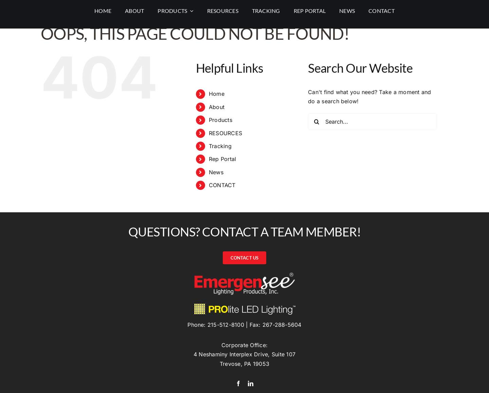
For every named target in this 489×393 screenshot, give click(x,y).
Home (216, 93)
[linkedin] (250, 383)
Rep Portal (222, 159)
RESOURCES (225, 133)
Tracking (220, 146)
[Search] (316, 121)
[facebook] (238, 383)
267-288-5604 (282, 324)
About (216, 107)
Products (220, 120)
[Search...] (372, 121)
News (216, 172)
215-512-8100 (225, 324)
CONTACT (222, 185)
